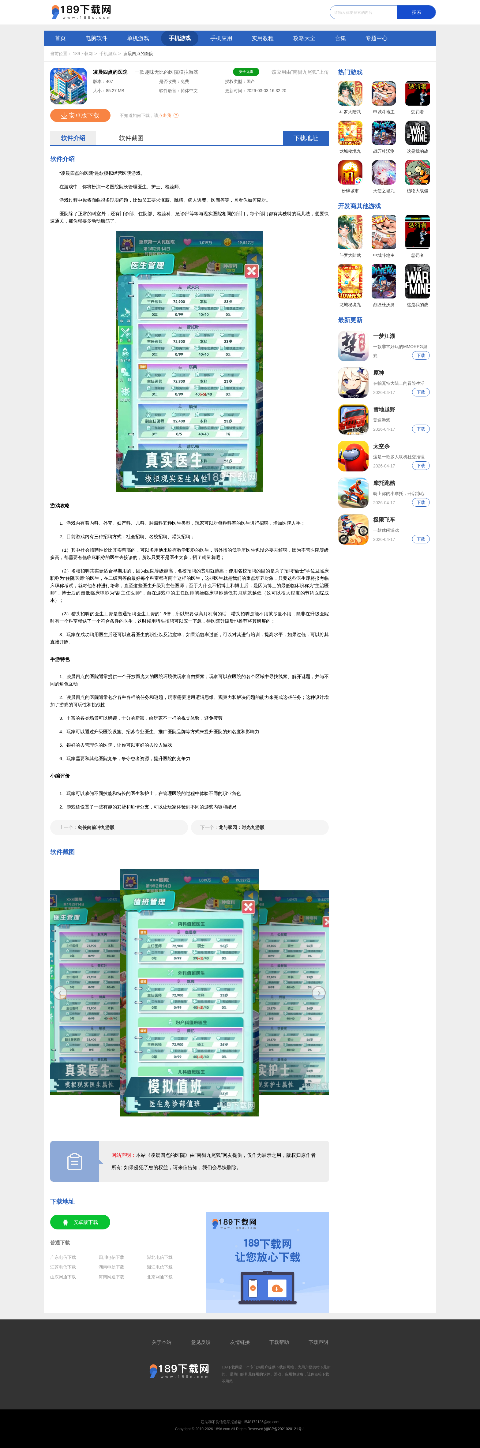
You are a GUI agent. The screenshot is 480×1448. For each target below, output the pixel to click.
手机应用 (221, 38)
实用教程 (263, 38)
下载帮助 (279, 1342)
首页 (60, 38)
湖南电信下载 (111, 1267)
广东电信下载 (63, 1257)
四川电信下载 (111, 1257)
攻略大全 (304, 38)
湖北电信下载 (160, 1257)
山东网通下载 (63, 1276)
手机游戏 (180, 38)
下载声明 (318, 1342)
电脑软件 (96, 38)
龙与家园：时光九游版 (232, 827)
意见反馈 (201, 1342)
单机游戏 (138, 38)
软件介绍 (73, 138)
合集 (340, 38)
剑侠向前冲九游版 (86, 827)
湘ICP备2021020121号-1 (284, 1429)
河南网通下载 (111, 1276)
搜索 (417, 12)
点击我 (164, 115)
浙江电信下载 (160, 1267)
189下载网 (83, 53)
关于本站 (161, 1342)
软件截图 (131, 138)
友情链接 (240, 1342)
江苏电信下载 (63, 1267)
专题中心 (377, 38)
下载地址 (306, 138)
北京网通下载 (160, 1276)
